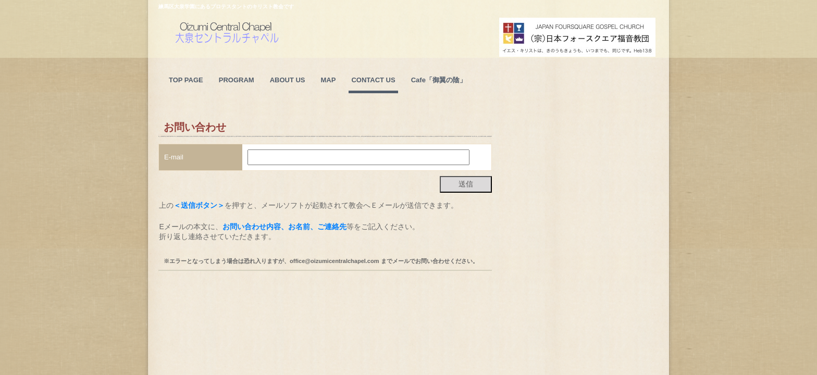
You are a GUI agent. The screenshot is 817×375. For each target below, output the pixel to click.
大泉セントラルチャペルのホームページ (252, 47)
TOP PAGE (186, 80)
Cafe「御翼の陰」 (438, 80)
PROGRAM (236, 80)
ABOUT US (287, 80)
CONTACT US (373, 80)
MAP (328, 80)
